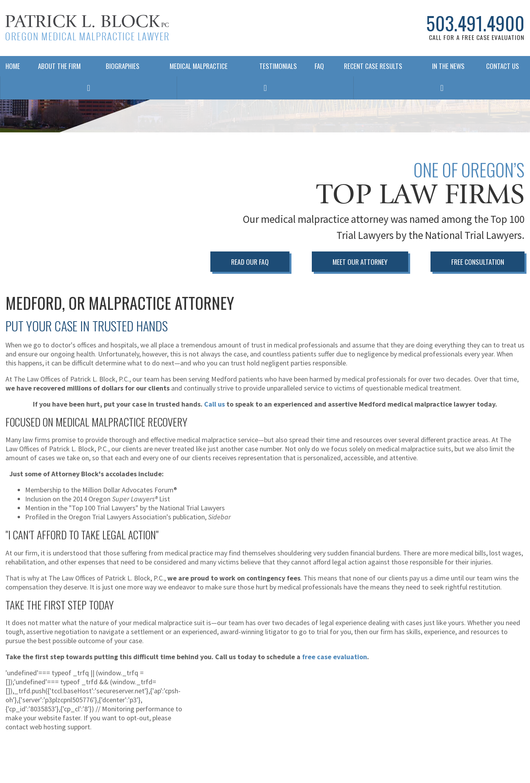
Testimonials (278, 66)
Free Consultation (477, 262)
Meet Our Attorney (360, 262)
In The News (448, 66)
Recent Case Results (373, 66)
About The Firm (59, 66)
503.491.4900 (475, 23)
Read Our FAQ (250, 262)
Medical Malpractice (199, 66)
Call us (214, 404)
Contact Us (502, 66)
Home (12, 66)
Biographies (122, 66)
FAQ (317, 66)
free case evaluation (334, 656)
